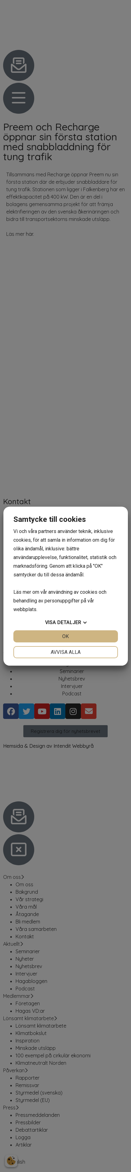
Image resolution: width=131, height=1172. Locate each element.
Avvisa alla (66, 652)
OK (65, 636)
